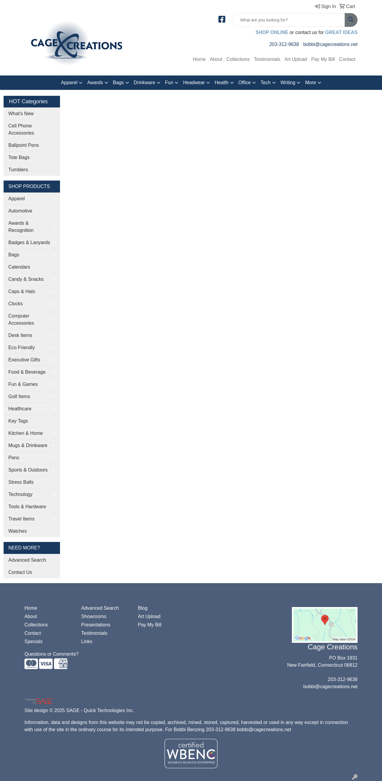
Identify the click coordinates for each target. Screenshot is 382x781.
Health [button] (221, 82)
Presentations (95, 624)
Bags (13, 254)
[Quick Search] (288, 20)
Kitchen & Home (25, 433)
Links (86, 641)
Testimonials (267, 59)
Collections (238, 59)
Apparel (16, 198)
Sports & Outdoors (28, 469)
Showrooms (93, 616)
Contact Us (20, 572)
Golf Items (19, 396)
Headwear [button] (194, 82)
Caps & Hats (21, 291)
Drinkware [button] (144, 82)
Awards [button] (95, 82)
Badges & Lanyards (29, 242)
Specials (33, 641)
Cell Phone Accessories (21, 129)
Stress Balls (20, 482)
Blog (142, 608)
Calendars (19, 266)
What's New (21, 113)
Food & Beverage (27, 372)
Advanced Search (27, 560)
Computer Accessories (21, 319)
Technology (20, 494)
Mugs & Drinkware (27, 445)
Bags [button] (118, 82)
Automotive (20, 210)
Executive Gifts (24, 359)
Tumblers (18, 169)
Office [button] (244, 82)
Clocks (15, 303)
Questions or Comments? (51, 654)
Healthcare (19, 408)
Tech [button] (266, 82)
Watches (17, 531)
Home (199, 59)
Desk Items (20, 335)
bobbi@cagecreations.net (330, 44)
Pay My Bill (323, 59)
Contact (347, 59)
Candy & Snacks (26, 279)
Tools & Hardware (27, 506)
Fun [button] (169, 82)
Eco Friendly (21, 347)
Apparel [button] (69, 82)
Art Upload (295, 59)
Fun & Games (23, 384)
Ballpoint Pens (23, 145)
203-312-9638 (284, 44)
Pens (13, 457)
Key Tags (18, 420)
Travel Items (21, 518)
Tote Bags (19, 157)
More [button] (310, 82)
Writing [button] (288, 82)
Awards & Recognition (21, 227)
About (216, 59)
